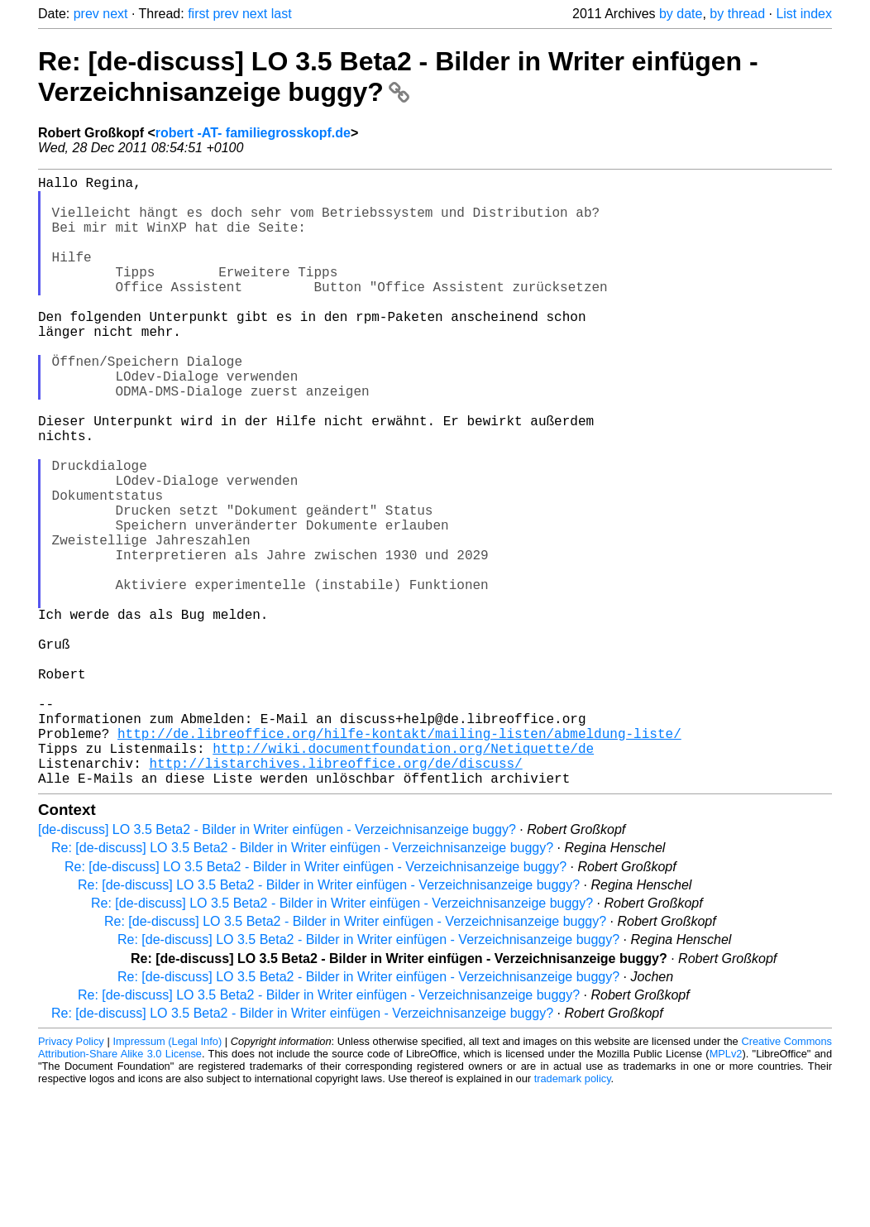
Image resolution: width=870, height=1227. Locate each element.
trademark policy (572, 1214)
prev (86, 14)
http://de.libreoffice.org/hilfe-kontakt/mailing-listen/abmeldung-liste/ (399, 859)
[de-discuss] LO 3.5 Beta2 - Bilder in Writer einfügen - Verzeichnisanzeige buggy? (277, 965)
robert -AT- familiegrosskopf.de (253, 133)
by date (680, 14)
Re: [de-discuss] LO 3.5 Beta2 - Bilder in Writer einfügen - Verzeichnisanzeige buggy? (398, 76)
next (115, 14)
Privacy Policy (71, 1177)
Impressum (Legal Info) (167, 1177)
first (198, 14)
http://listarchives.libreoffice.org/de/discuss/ (335, 895)
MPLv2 (726, 1189)
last (281, 14)
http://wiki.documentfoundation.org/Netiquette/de (403, 877)
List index (804, 14)
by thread (737, 14)
